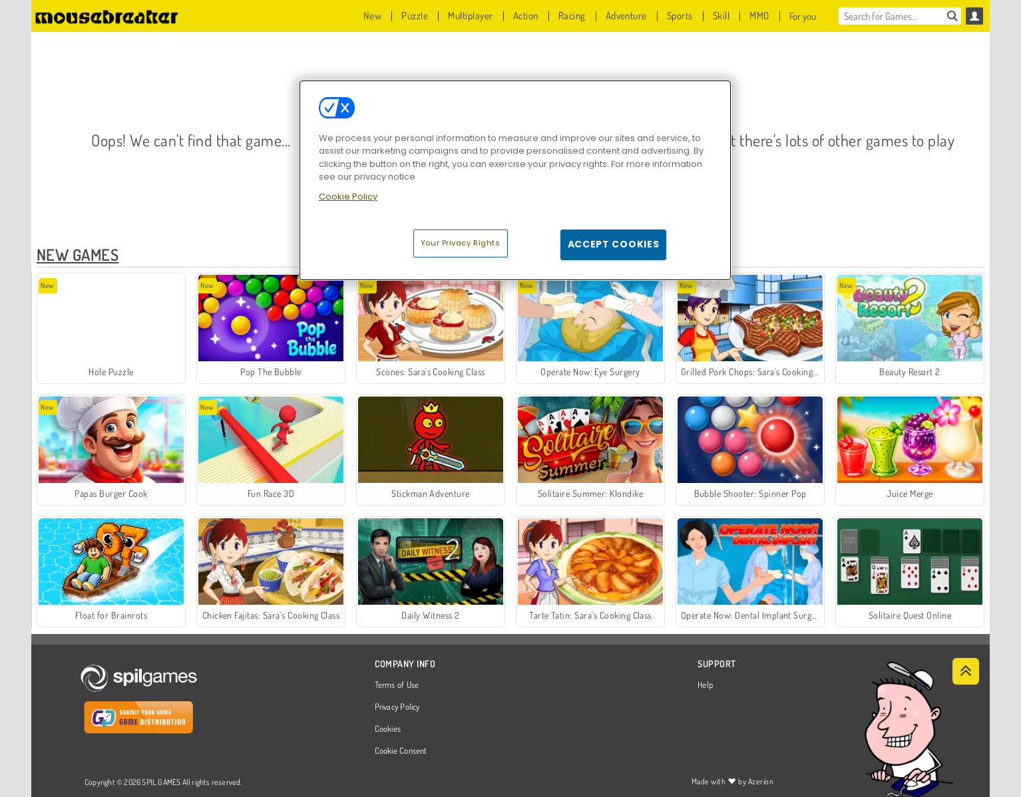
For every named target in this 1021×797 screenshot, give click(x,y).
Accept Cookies (614, 244)
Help (705, 685)
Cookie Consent (401, 751)
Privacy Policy (397, 707)
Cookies (388, 729)
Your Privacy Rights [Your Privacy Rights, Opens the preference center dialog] (461, 243)
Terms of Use (397, 685)
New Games (77, 254)
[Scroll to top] (965, 671)
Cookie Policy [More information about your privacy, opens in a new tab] (348, 196)
